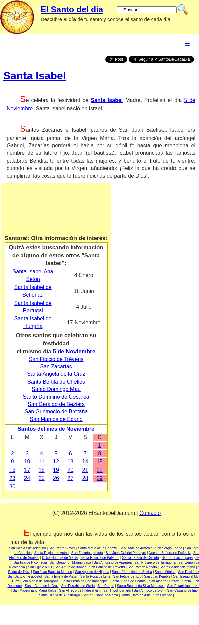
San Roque (105, 586)
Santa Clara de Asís (135, 595)
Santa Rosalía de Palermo (99, 558)
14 (85, 461)
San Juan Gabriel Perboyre (126, 553)
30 (12, 486)
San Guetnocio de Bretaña (56, 411)
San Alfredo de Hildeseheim (79, 590)
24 (27, 478)
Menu (187, 43)
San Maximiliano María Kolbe (34, 590)
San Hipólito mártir (117, 590)
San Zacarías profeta (87, 553)
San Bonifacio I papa (177, 558)
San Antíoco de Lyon (149, 590)
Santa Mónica (165, 572)
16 (12, 470)
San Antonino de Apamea (113, 562)
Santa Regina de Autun (51, 553)
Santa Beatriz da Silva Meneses (141, 586)
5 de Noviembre (74, 351)
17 (27, 470)
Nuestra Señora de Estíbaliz (170, 553)
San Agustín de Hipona (92, 572)
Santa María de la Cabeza (97, 548)
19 (56, 470)
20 (70, 470)
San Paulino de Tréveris (107, 567)
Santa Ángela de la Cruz (56, 374)
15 (100, 461)
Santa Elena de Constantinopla (84, 581)
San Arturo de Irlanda (71, 567)
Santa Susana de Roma (100, 595)
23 (12, 478)
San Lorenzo (162, 595)
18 (42, 470)
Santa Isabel (34, 76)
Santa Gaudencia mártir (177, 567)
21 (85, 470)
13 (70, 461)
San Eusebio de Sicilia (78, 586)
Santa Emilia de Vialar (60, 576)
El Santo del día (72, 9)
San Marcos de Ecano (56, 419)
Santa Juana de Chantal (128, 581)
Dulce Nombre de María (60, 558)
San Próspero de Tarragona (155, 562)
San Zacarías (56, 366)
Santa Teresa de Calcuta (140, 558)
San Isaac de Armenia (136, 548)
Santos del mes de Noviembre (56, 429)
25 (42, 478)
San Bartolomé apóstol (25, 576)
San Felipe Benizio (127, 576)
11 (42, 461)
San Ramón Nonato (142, 567)
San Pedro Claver (62, 548)
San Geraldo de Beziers (56, 404)
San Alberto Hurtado (164, 581)
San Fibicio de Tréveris (56, 359)
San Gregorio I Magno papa (70, 562)
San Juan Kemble (157, 576)
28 (85, 478)
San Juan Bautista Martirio (52, 572)
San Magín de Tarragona (40, 581)
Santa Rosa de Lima (95, 576)
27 (70, 478)
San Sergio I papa (168, 548)
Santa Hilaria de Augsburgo (59, 595)
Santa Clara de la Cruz (41, 586)
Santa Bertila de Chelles (56, 382)
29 (100, 478)
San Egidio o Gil (40, 567)
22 (100, 470)
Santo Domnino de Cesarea (56, 397)
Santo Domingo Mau (56, 389)
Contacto (150, 513)
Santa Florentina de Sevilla (132, 572)
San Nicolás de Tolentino (27, 548)
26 (56, 478)
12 (56, 461)
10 (27, 461)
